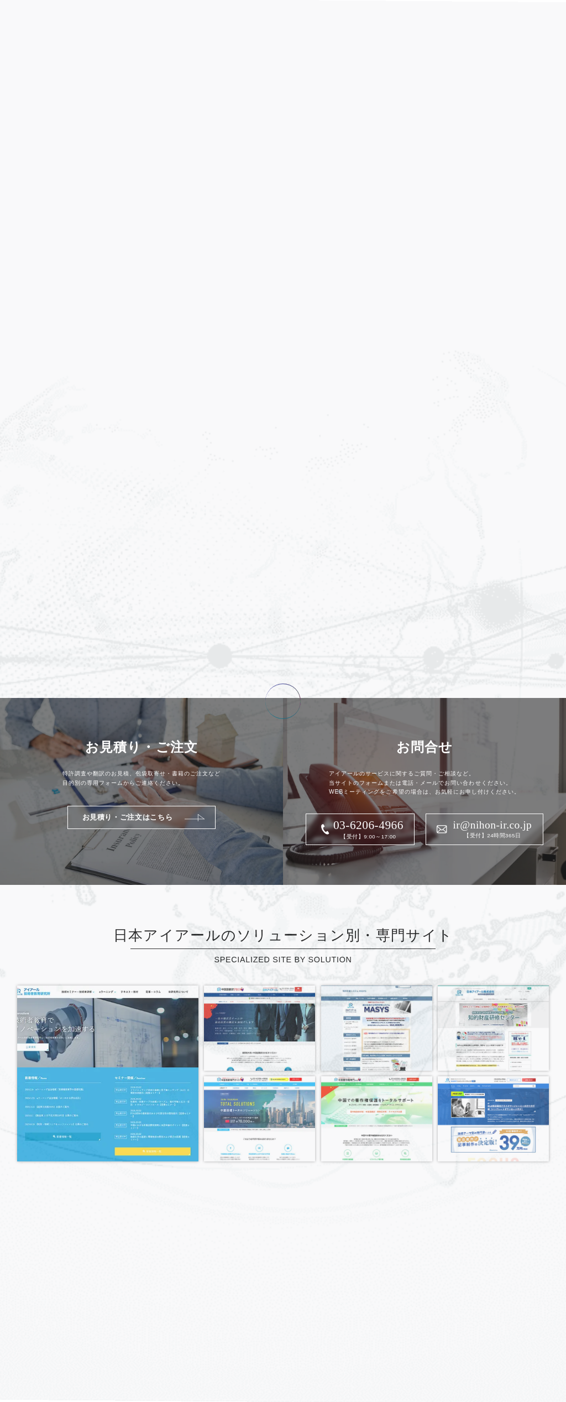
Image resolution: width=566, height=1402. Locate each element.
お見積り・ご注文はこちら (127, 817)
